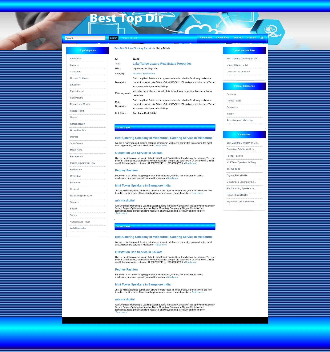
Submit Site (205, 37)
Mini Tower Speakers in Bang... (242, 162)
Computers (75, 71)
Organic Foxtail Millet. (237, 175)
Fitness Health (77, 110)
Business (74, 65)
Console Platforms (79, 78)
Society (73, 208)
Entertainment (77, 91)
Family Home (76, 97)
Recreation (75, 176)
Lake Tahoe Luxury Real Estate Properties (162, 63)
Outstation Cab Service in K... (241, 149)
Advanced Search (129, 38)
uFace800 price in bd (237, 65)
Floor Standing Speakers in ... (241, 188)
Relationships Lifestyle (81, 195)
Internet (74, 137)
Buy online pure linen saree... (241, 201)
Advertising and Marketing (240, 120)
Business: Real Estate (144, 73)
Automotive (75, 58)
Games (73, 117)
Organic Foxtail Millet (237, 195)
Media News (76, 150)
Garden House (77, 124)
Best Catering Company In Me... (243, 58)
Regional (74, 189)
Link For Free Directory (238, 71)
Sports (73, 215)
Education (75, 84)
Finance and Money (80, 104)
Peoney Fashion (235, 156)
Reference (75, 182)
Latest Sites (222, 37)
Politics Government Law (82, 163)
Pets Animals (76, 156)
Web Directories (78, 228)
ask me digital (233, 169)
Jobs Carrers (76, 143)
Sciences (74, 202)
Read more (161, 145)
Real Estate (76, 169)
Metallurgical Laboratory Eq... (241, 182)
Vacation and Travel (80, 221)
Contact (251, 37)
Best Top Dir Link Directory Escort (132, 48)
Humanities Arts (78, 130)
